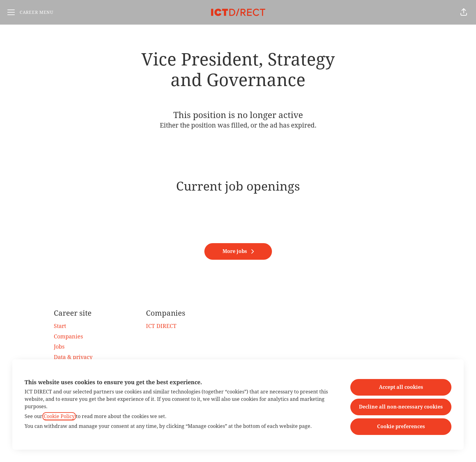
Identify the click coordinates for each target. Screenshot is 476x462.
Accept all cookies (401, 387)
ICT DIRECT (161, 326)
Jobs (59, 346)
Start (60, 326)
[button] (463, 12)
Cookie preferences (401, 426)
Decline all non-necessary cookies (401, 407)
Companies (68, 336)
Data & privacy (73, 357)
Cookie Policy (59, 416)
